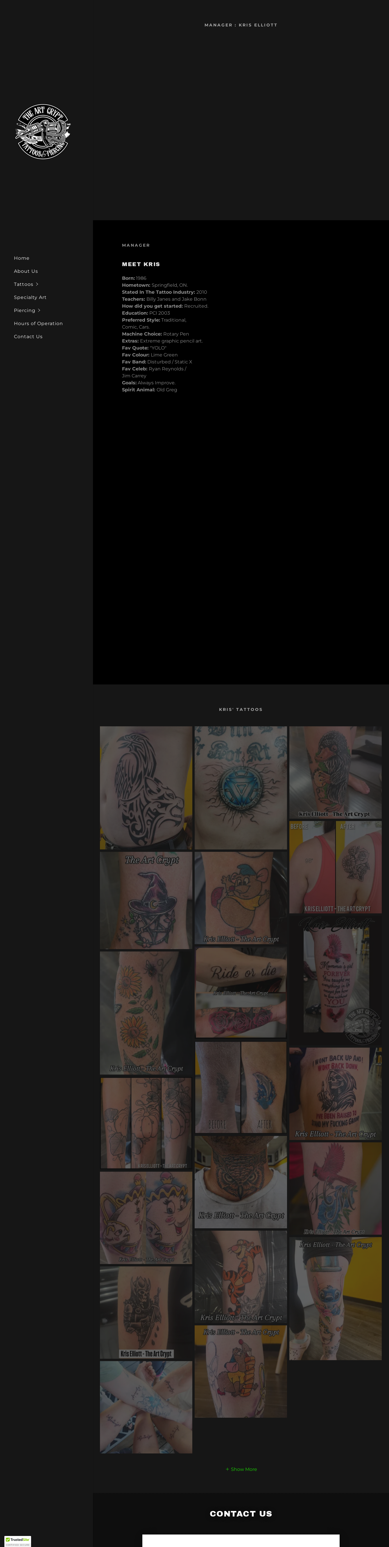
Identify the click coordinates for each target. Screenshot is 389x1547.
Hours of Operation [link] (38, 323)
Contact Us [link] (28, 336)
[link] (43, 131)
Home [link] (22, 258)
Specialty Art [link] (30, 297)
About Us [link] (26, 271)
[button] (53, 284)
